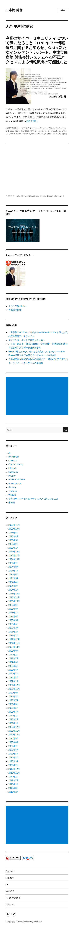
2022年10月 (14, 647)
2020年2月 (13, 765)
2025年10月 (14, 529)
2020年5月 (13, 754)
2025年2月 (13, 544)
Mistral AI (14, 134)
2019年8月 (13, 776)
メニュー (63, 10)
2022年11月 (14, 643)
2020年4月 (13, 757)
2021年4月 (13, 712)
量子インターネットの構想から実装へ (26, 340)
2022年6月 (13, 662)
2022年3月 (13, 674)
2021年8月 (13, 696)
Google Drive (41, 131)
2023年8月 (13, 609)
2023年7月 (13, 613)
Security (12, 487)
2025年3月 (13, 540)
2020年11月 (14, 731)
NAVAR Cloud (24, 134)
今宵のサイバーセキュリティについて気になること (40, 128)
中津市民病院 (61, 134)
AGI (64, 128)
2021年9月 (13, 693)
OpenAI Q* (41, 134)
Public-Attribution (16, 479)
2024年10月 (14, 559)
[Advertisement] (37, 396)
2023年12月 (14, 593)
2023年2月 (13, 632)
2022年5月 (13, 666)
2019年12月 (14, 769)
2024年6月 (13, 574)
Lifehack (12, 468)
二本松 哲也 (14, 10)
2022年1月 (13, 681)
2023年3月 (13, 628)
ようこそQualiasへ (17, 306)
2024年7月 (13, 571)
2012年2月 (13, 792)
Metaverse (13, 472)
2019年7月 (13, 780)
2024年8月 (13, 567)
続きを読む (32, 121)
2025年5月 (13, 532)
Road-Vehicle (14, 483)
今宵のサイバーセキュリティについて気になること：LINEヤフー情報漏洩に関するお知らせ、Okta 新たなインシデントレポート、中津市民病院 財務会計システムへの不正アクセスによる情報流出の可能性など (37, 50)
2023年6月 (13, 616)
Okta (33, 134)
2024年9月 (13, 563)
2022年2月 (13, 677)
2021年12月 (14, 685)
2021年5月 (13, 708)
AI (9, 453)
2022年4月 (13, 670)
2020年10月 (14, 735)
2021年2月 (13, 719)
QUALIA (50, 134)
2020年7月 (13, 746)
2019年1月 (13, 784)
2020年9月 (13, 738)
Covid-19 (12, 460)
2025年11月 (14, 525)
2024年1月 (13, 590)
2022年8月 (13, 654)
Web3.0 (12, 495)
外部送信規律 (14, 310)
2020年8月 (13, 742)
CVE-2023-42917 (27, 131)
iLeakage (57, 131)
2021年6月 (13, 704)
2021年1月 (13, 723)
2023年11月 (14, 597)
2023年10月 (14, 601)
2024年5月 (13, 578)
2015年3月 (13, 788)
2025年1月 (13, 548)
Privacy (11, 476)
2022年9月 (13, 651)
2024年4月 (13, 582)
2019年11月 (14, 773)
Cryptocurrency (15, 464)
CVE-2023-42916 (13, 131)
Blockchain (13, 457)
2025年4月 (13, 536)
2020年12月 (14, 727)
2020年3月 (13, 761)
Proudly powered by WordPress (29, 922)
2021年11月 (14, 689)
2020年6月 (13, 750)
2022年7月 (13, 658)
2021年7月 (13, 700)
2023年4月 (13, 624)
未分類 (11, 502)
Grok (49, 131)
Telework (12, 491)
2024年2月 (13, 586)
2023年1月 (13, 635)
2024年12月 (14, 552)
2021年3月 (13, 715)
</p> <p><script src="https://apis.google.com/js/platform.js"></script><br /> (37, 168)
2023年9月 (13, 605)
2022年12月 (14, 639)
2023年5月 (13, 620)
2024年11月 (14, 555)
